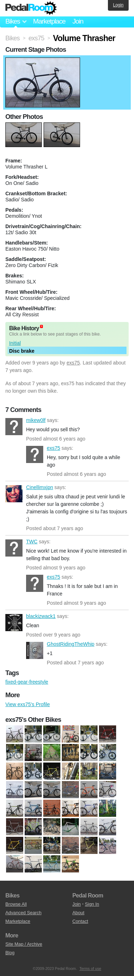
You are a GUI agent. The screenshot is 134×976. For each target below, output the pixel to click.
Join (78, 21)
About (78, 912)
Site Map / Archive (23, 944)
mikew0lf (14, 426)
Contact (80, 921)
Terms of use (90, 968)
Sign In (92, 904)
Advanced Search (23, 912)
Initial (15, 343)
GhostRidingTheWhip (34, 650)
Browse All (16, 904)
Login (118, 4)
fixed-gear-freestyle (26, 682)
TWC (14, 548)
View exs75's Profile (27, 704)
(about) (41, 326)
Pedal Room (31, 8)
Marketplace (49, 21)
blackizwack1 (14, 622)
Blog (10, 952)
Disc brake (21, 351)
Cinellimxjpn (14, 493)
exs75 (73, 363)
